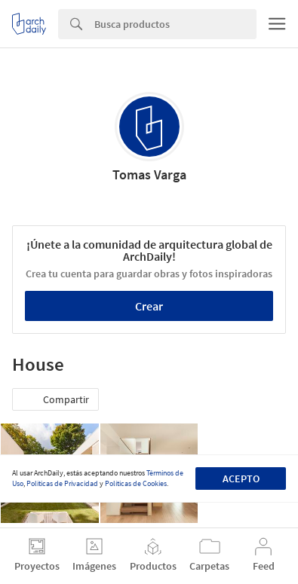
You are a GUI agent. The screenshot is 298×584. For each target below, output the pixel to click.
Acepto (241, 478)
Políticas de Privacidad (62, 483)
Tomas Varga (149, 174)
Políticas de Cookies (136, 483)
